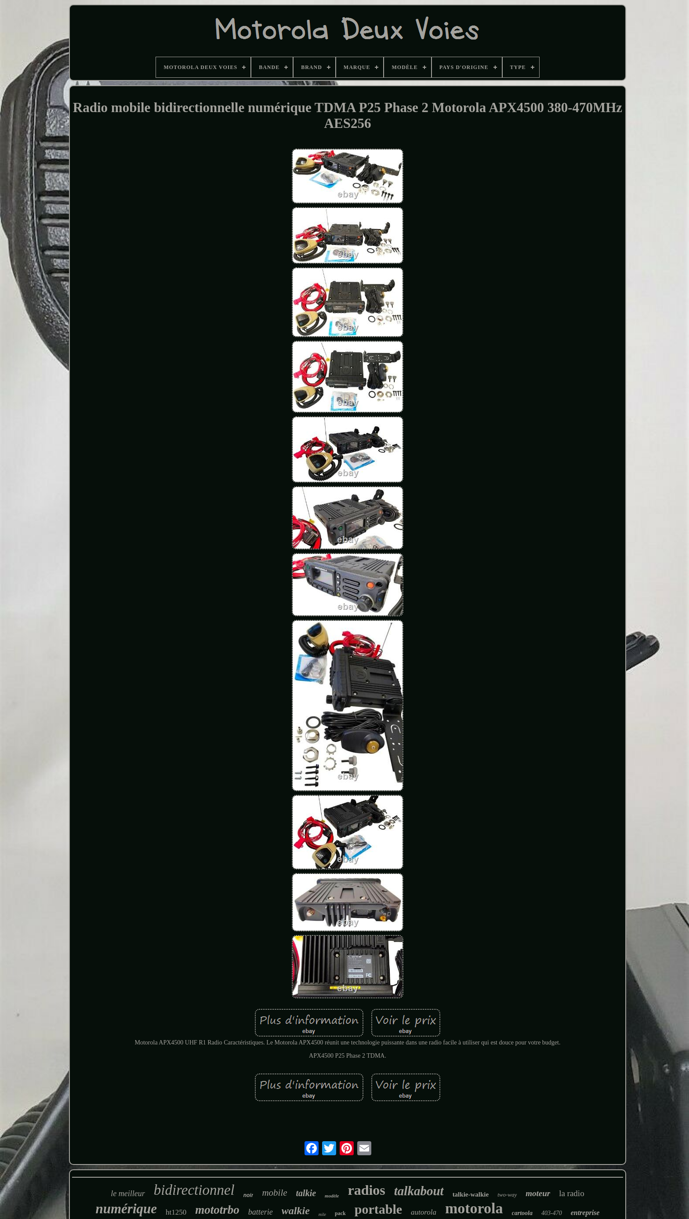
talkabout (419, 1191)
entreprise (585, 1212)
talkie (306, 1193)
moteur (538, 1193)
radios (366, 1190)
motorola (474, 1208)
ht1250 (176, 1212)
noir (248, 1195)
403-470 (551, 1213)
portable (378, 1209)
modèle (332, 1195)
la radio (571, 1193)
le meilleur (128, 1193)
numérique (126, 1208)
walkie (296, 1210)
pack (340, 1213)
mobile (274, 1192)
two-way (507, 1194)
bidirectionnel (194, 1190)
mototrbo (217, 1209)
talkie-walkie (471, 1194)
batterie (260, 1212)
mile (322, 1214)
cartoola (522, 1213)
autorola (423, 1212)
